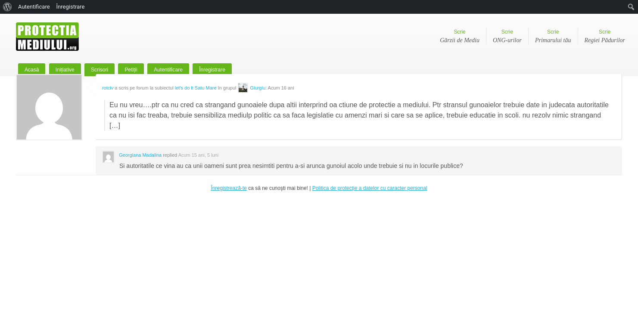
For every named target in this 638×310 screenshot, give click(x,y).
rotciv (107, 87)
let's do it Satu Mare (196, 87)
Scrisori (99, 70)
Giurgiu (257, 87)
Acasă (32, 70)
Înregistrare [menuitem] (70, 6)
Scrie (459, 37)
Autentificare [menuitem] (34, 6)
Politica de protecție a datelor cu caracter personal (369, 188)
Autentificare (168, 70)
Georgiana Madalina (140, 155)
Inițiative (65, 70)
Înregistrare (212, 70)
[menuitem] (7, 7)
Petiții (130, 70)
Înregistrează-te (228, 188)
